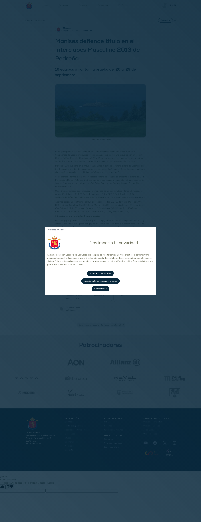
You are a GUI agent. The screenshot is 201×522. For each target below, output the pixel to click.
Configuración (100, 288)
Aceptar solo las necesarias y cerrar (100, 280)
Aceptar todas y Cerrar (100, 273)
